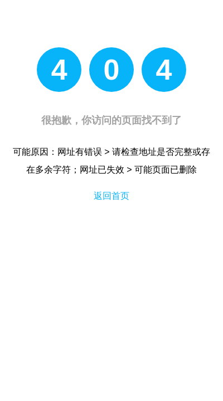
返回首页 (111, 195)
